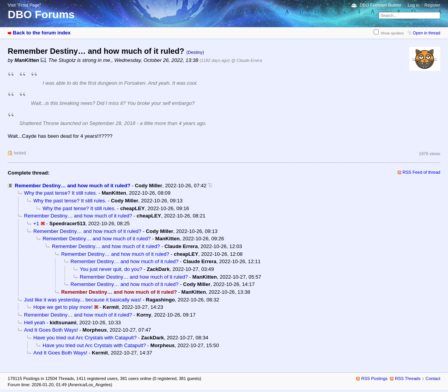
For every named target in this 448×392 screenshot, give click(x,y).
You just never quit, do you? (111, 269)
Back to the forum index (41, 33)
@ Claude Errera (246, 60)
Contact (433, 378)
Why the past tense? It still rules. (60, 193)
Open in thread (426, 33)
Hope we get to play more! (63, 307)
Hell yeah (34, 322)
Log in (413, 5)
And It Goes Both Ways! (51, 330)
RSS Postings (374, 378)
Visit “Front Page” (24, 5)
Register (432, 5)
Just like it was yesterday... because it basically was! (82, 300)
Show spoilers (392, 33)
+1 (36, 223)
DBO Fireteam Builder (381, 5)
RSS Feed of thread (422, 172)
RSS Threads (408, 378)
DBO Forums (41, 15)
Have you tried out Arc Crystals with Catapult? (85, 338)
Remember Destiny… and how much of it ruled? (72, 185)
